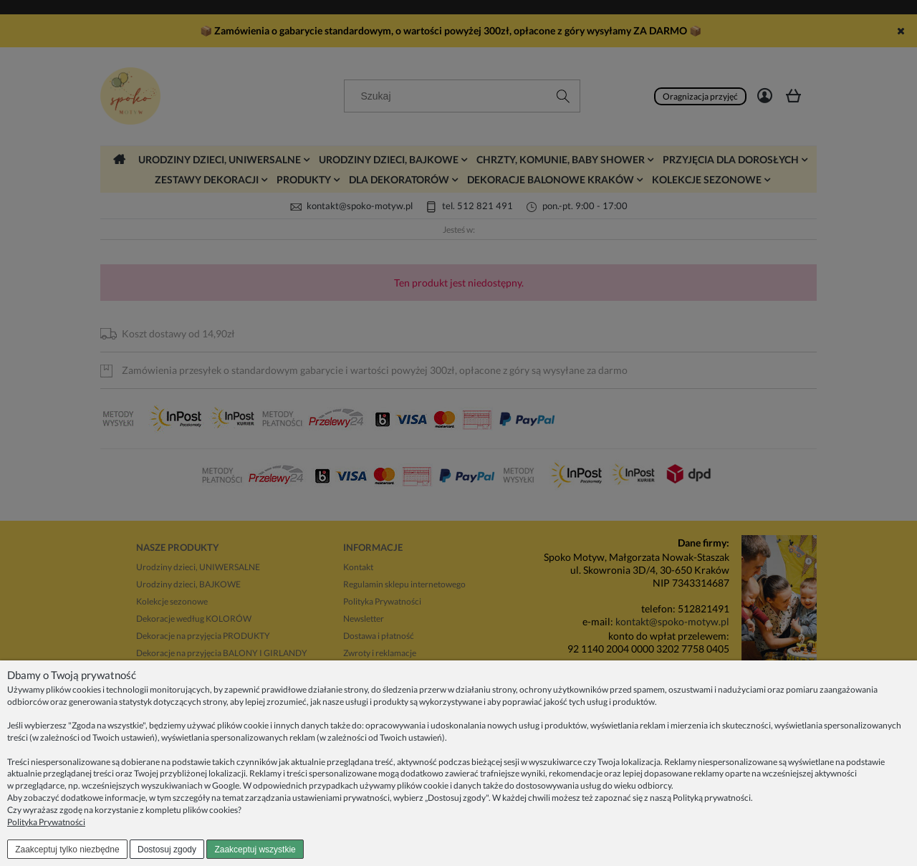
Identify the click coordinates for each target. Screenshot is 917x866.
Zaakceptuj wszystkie (254, 850)
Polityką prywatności (712, 797)
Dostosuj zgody (167, 850)
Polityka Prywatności (46, 822)
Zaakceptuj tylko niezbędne (67, 850)
